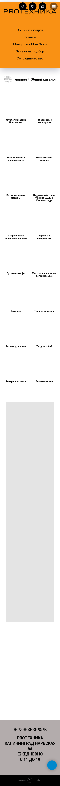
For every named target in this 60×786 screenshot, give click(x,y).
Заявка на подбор (30, 51)
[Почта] (25, 729)
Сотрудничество (30, 58)
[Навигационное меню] (54, 6)
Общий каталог (43, 79)
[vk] (45, 729)
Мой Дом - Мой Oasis (30, 44)
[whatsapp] (30, 729)
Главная (15, 79)
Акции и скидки (30, 30)
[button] (22, 6)
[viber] (35, 729)
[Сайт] (15, 729)
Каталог (30, 37)
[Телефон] (20, 729)
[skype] (40, 729)
